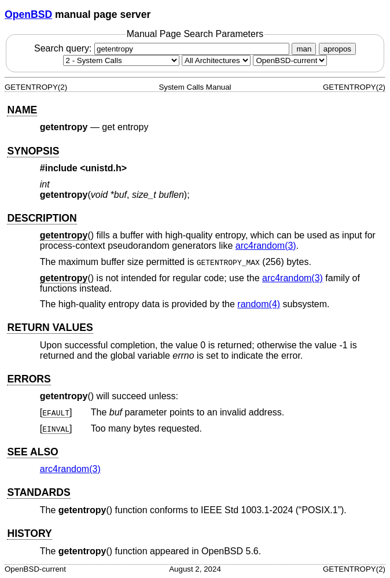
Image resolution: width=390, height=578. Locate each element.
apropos (337, 49)
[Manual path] (290, 60)
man (303, 49)
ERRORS (28, 379)
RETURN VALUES (50, 327)
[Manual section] (121, 60)
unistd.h (104, 168)
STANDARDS (38, 492)
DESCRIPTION (41, 218)
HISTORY (29, 533)
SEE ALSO (32, 452)
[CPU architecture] (216, 60)
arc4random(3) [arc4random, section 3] (266, 246)
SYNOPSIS (33, 151)
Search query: (163, 48)
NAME (22, 110)
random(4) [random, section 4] (258, 304)
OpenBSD (28, 14)
